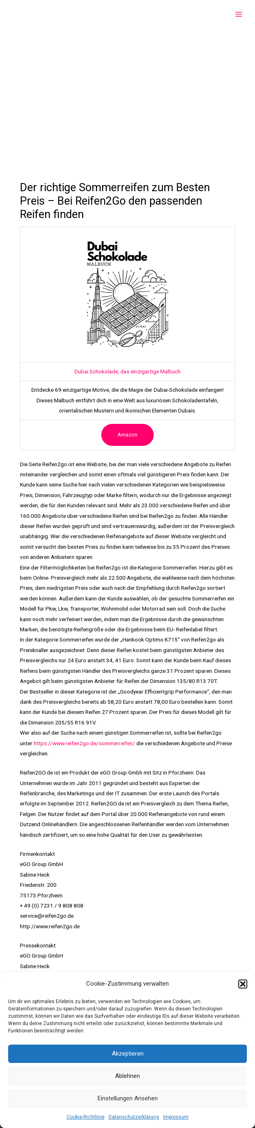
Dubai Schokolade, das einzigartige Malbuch (127, 371)
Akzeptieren (128, 1053)
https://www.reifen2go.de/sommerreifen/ (84, 743)
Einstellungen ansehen (128, 1098)
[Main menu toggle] (239, 14)
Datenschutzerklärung (134, 1117)
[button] (243, 984)
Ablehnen (127, 1076)
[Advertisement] (127, 89)
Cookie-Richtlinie (86, 1117)
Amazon (127, 434)
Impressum (176, 1117)
